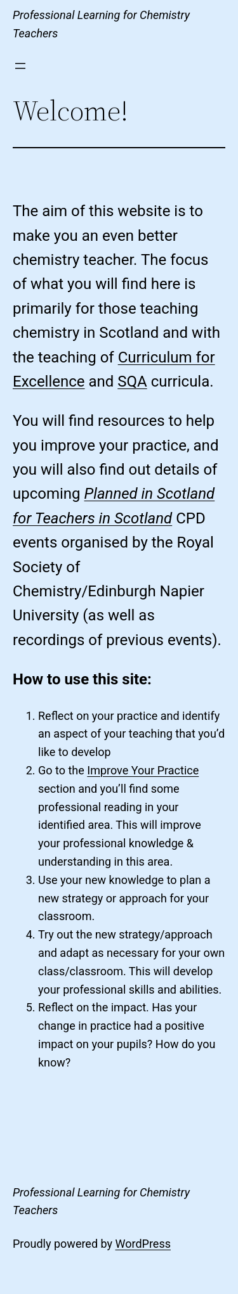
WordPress (143, 1243)
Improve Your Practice (143, 770)
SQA (132, 381)
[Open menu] (20, 66)
